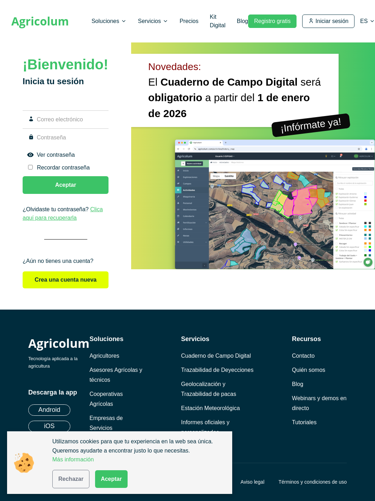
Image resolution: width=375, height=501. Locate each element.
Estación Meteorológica (210, 408)
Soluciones (109, 21)
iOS (49, 426)
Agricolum (40, 21)
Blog (242, 21)
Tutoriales (304, 422)
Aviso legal (252, 482)
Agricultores (104, 356)
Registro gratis (272, 21)
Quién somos (308, 370)
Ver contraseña (56, 155)
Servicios (153, 21)
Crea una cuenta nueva (65, 280)
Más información (73, 459)
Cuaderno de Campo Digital (216, 356)
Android (49, 409)
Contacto (303, 356)
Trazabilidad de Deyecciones (217, 370)
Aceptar (111, 479)
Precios (189, 21)
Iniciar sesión (328, 21)
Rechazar (70, 479)
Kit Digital (217, 21)
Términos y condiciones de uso (313, 482)
